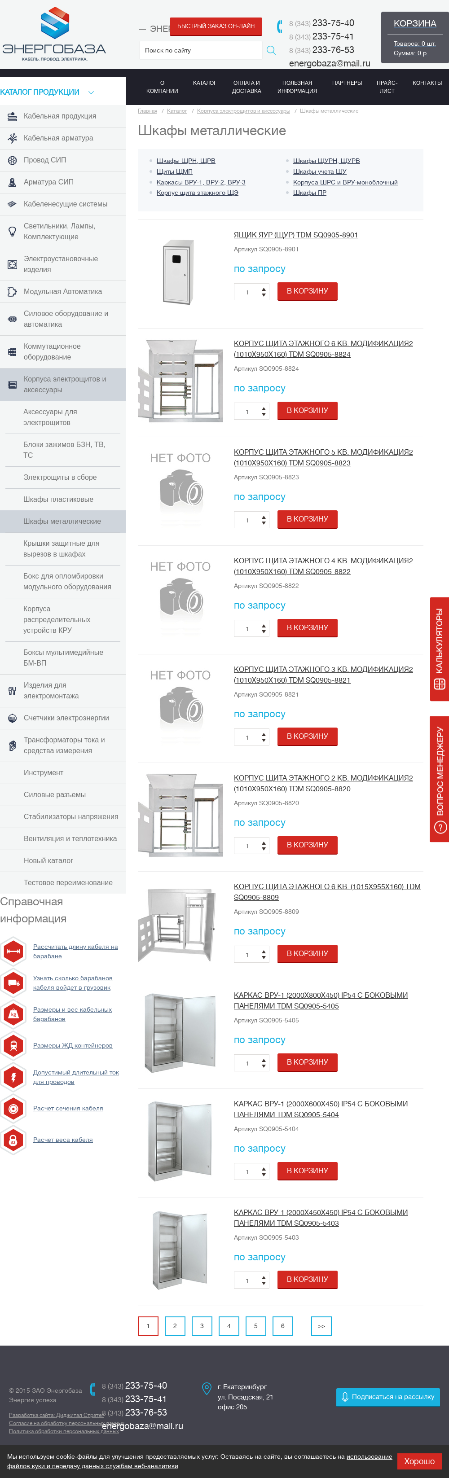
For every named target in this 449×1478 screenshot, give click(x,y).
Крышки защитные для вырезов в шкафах (61, 548)
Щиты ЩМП (175, 171)
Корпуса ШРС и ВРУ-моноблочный (345, 182)
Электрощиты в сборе (60, 477)
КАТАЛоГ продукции (39, 92)
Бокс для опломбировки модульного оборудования (67, 581)
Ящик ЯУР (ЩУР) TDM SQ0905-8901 (296, 235)
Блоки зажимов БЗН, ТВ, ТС (64, 450)
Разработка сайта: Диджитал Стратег (56, 1415)
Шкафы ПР (309, 192)
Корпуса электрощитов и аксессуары (243, 111)
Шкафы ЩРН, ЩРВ (186, 160)
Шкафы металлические (62, 521)
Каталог (177, 111)
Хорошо (420, 1461)
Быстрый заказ (216, 26)
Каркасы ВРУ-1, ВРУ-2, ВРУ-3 (201, 182)
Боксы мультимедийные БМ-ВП (63, 658)
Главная (147, 111)
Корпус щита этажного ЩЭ (197, 192)
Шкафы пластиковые (58, 499)
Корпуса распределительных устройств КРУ (56, 619)
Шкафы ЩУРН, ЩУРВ (326, 160)
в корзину (307, 291)
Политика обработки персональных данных (64, 1431)
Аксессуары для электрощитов (50, 417)
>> (321, 1325)
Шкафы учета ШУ (320, 171)
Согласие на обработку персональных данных (66, 1423)
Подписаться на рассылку (393, 1397)
